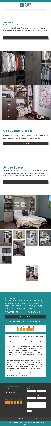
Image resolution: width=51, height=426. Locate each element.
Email (28, 395)
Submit (29, 411)
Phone (38, 395)
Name (28, 388)
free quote (15, 375)
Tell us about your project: (33, 400)
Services (16, 418)
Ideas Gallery (22, 418)
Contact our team (24, 308)
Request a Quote (31, 418)
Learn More (25, 38)
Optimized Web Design (33, 422)
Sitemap (38, 418)
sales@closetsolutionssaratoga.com (16, 395)
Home (10, 418)
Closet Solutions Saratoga (12, 422)
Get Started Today (25, 317)
